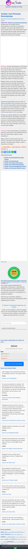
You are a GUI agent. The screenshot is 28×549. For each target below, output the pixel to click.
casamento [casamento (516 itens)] (15, 534)
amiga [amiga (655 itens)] (9, 532)
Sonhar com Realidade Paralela (10, 432)
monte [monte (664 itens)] (22, 539)
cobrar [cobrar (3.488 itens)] (3, 537)
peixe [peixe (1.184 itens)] (5, 542)
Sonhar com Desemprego (11, 161)
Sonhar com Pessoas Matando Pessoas (15, 166)
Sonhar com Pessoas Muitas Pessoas (14, 168)
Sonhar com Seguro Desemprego (13, 163)
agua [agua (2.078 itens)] (2, 532)
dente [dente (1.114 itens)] (9, 537)
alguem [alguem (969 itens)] (6, 532)
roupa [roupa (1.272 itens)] (23, 542)
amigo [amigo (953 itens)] (12, 532)
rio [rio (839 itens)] (20, 541)
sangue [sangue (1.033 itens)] (2, 544)
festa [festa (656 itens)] (18, 537)
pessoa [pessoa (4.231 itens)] (10, 542)
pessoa (4, 261)
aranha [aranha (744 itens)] (15, 532)
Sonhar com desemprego (7, 101)
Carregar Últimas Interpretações (14, 364)
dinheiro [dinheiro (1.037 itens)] (13, 537)
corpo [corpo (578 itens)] (7, 537)
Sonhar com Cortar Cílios (8, 511)
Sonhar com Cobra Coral (8, 462)
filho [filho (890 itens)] (21, 537)
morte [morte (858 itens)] (25, 539)
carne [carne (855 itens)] (12, 534)
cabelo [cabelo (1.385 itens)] (2, 534)
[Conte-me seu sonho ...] (14, 323)
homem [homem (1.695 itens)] (13, 539)
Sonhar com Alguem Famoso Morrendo (12, 448)
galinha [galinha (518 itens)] (4, 539)
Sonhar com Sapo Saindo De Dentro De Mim (13, 524)
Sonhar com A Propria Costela (10, 480)
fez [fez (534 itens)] (19, 537)
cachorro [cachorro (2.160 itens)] (7, 534)
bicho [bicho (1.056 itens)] (21, 532)
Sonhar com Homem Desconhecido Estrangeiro (11, 398)
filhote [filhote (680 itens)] (23, 537)
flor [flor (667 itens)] (25, 537)
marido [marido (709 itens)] (19, 539)
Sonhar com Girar (6, 494)
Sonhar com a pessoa (6, 115)
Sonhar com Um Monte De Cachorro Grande (13, 420)
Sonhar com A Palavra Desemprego (14, 164)
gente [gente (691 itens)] (10, 539)
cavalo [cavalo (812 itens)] (18, 534)
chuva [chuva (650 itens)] (21, 534)
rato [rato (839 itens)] (19, 541)
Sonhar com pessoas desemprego (17, 22)
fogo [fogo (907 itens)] (2, 539)
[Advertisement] (14, 51)
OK (15, 548)
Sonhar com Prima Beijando (9, 378)
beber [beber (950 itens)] (18, 532)
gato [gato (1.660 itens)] (7, 539)
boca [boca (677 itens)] (24, 532)
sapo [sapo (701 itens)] (5, 543)
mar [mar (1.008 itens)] (17, 539)
